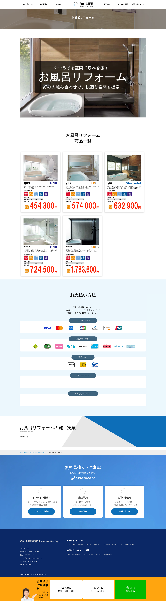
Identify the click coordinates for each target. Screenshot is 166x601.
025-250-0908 (30, 558)
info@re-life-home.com (35, 561)
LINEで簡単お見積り (75, 559)
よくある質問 (123, 4)
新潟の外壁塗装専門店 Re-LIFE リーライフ (40, 545)
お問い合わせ (124, 516)
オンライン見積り (41, 516)
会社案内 (120, 549)
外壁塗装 (43, 4)
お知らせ (59, 4)
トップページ (27, 4)
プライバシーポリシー (134, 549)
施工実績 (107, 4)
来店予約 (83, 516)
